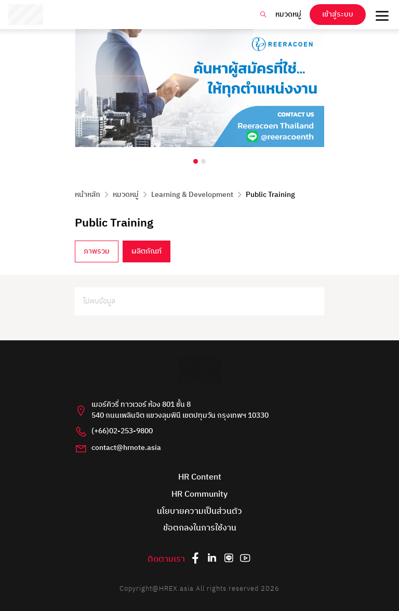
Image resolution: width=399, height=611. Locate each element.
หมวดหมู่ (288, 14)
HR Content (199, 477)
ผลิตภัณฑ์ (146, 251)
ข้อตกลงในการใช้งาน (199, 528)
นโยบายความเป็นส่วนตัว (199, 512)
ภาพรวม (97, 251)
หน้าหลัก (87, 195)
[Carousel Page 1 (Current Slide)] (195, 161)
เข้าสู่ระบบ (337, 14)
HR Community (199, 494)
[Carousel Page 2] (203, 161)
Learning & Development (192, 195)
